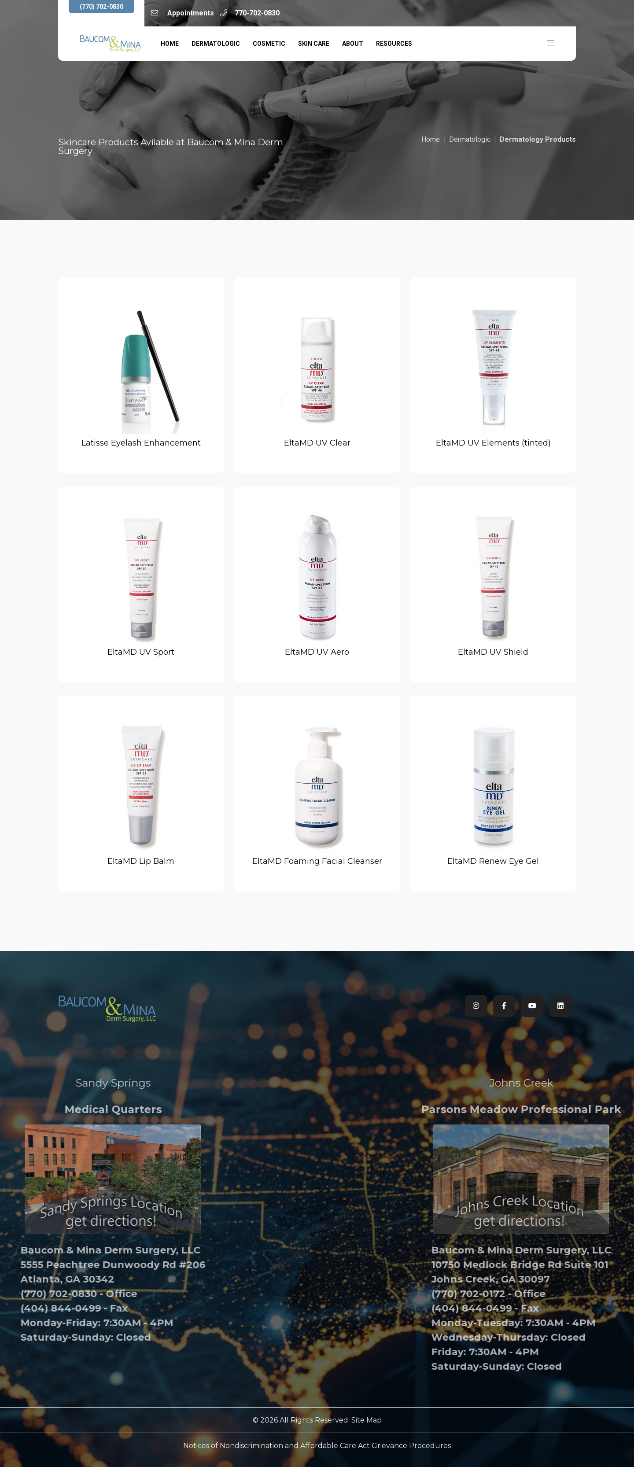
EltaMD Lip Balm (140, 861)
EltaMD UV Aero (317, 652)
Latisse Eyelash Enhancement (141, 443)
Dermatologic (216, 43)
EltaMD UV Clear (317, 443)
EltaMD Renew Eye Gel (493, 861)
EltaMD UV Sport (140, 652)
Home (170, 43)
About (352, 43)
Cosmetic (269, 43)
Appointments (182, 13)
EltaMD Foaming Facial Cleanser (317, 861)
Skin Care (313, 43)
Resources (394, 43)
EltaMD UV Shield (493, 652)
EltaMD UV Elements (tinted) (493, 443)
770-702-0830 (250, 13)
